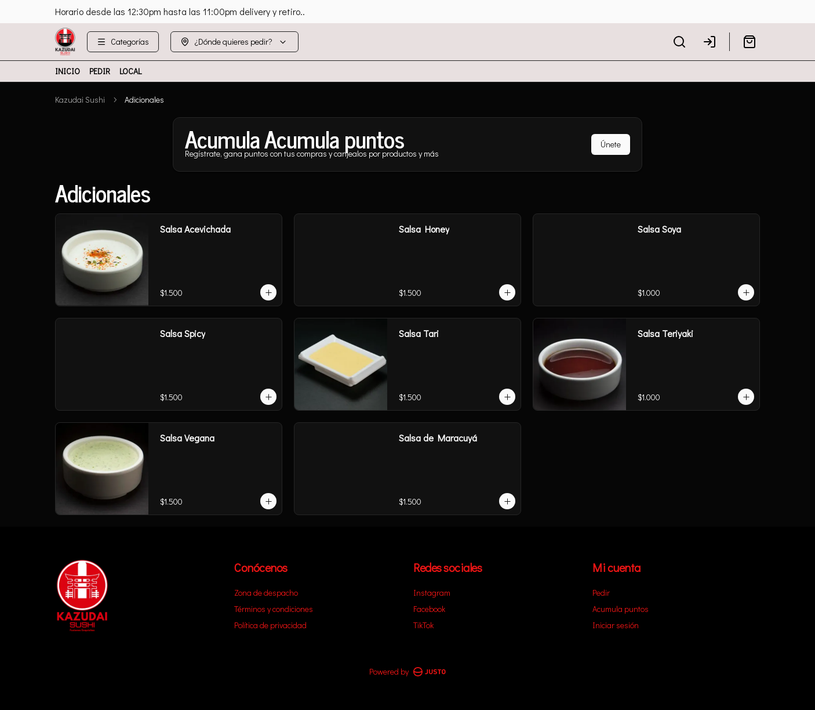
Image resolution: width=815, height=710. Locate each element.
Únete (611, 144)
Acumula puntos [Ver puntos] (620, 608)
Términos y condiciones (273, 608)
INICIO (67, 71)
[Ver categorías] (123, 41)
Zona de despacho (266, 592)
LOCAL (130, 71)
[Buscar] (679, 41)
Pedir (601, 592)
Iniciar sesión (615, 625)
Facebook (429, 608)
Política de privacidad (270, 625)
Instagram (431, 592)
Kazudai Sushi (80, 99)
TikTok (423, 625)
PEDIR (99, 71)
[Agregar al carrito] (268, 292)
